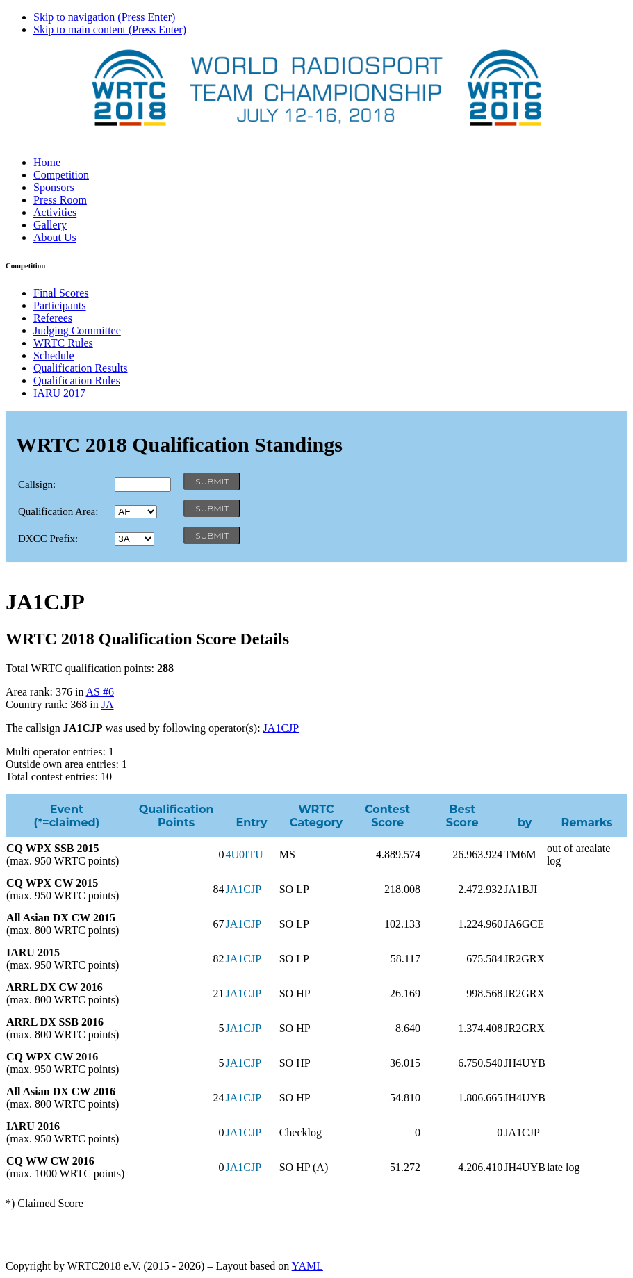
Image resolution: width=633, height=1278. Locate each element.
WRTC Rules (63, 343)
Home (46, 162)
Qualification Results (80, 368)
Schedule (53, 355)
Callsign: (37, 484)
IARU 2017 (59, 393)
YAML (307, 1266)
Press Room (60, 200)
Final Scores (61, 293)
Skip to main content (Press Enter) (109, 29)
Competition (61, 175)
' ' (136, 511)
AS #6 (100, 692)
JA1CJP (281, 728)
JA (107, 704)
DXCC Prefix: (48, 538)
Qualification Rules (76, 380)
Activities (54, 212)
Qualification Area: (58, 511)
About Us (54, 237)
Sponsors (53, 187)
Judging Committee (77, 330)
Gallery (50, 225)
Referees (52, 318)
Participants (59, 305)
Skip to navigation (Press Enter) (104, 17)
